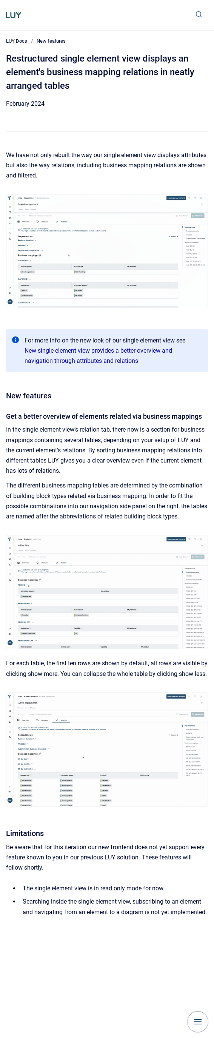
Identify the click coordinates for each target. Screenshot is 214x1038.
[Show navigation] (198, 1022)
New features (51, 41)
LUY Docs (16, 41)
